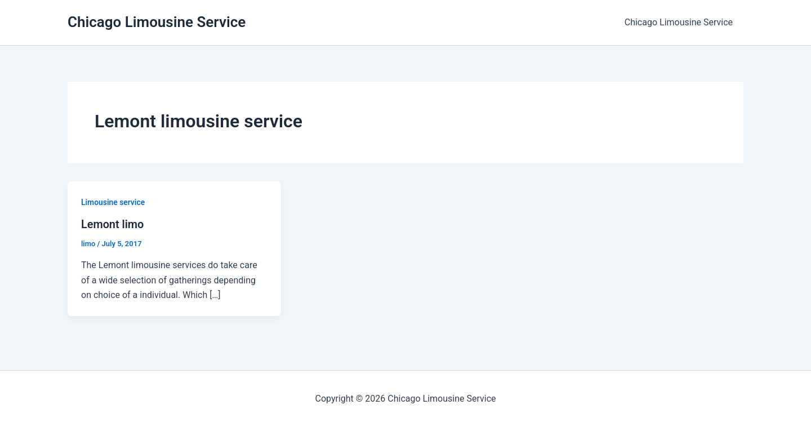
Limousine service (113, 202)
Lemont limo (112, 224)
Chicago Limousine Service (157, 22)
